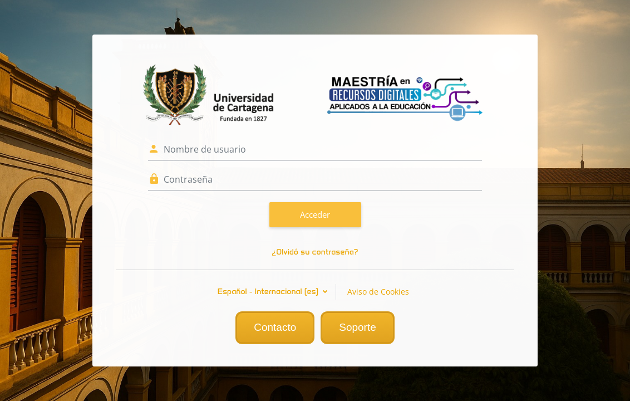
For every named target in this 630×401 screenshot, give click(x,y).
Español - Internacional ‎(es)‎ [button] (269, 291)
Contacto (275, 327)
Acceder (315, 214)
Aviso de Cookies (378, 291)
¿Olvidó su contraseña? (315, 252)
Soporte (357, 327)
